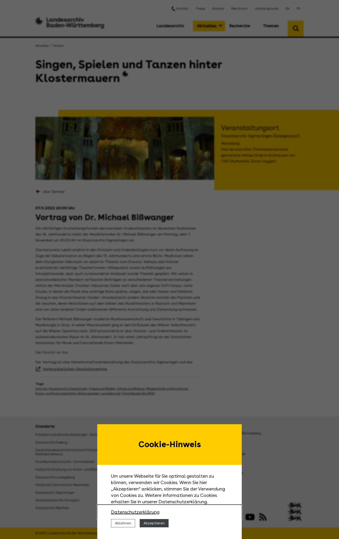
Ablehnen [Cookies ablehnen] (123, 523)
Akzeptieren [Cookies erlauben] (154, 523)
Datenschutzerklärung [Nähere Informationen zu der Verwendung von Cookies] (135, 512)
